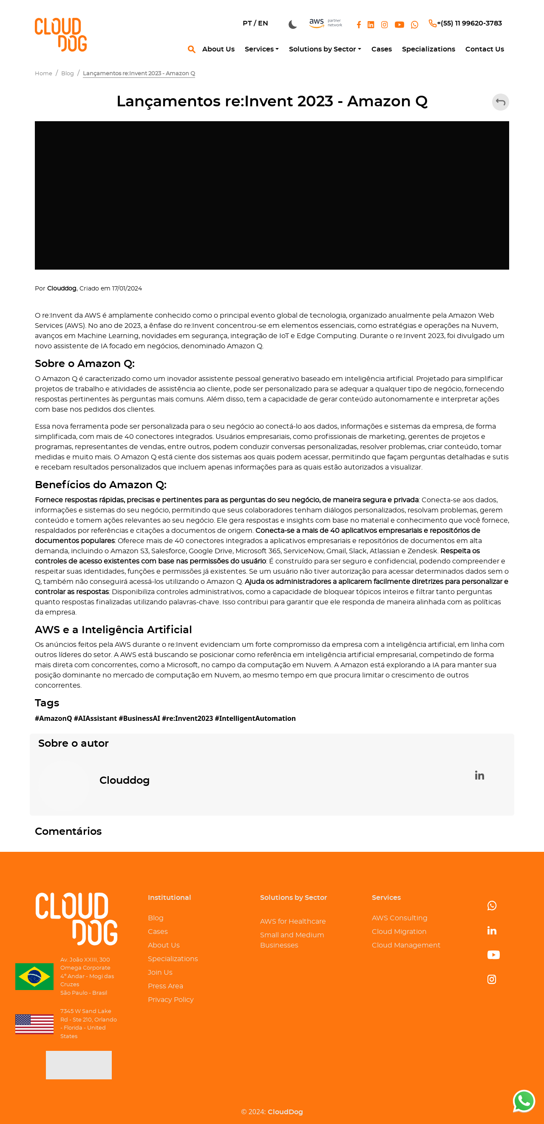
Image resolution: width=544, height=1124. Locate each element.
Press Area (165, 986)
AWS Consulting (400, 918)
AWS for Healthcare (293, 921)
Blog (156, 918)
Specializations (173, 959)
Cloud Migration (399, 931)
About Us (164, 945)
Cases (158, 931)
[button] (261, 49)
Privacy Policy (171, 999)
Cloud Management (406, 945)
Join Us (160, 972)
